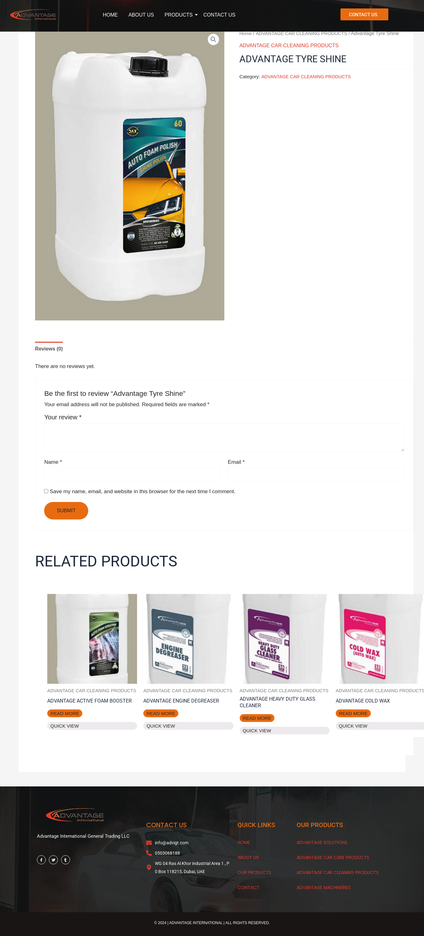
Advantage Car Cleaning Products (338, 874)
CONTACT (248, 889)
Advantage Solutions (322, 844)
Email (236, 463)
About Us (248, 859)
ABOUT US (141, 15)
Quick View (65, 733)
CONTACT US (219, 15)
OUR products (254, 874)
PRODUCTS (180, 15)
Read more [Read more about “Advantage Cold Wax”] (354, 715)
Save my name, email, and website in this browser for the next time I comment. (142, 493)
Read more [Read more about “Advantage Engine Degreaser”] (161, 715)
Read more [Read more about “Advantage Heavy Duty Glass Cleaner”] (258, 720)
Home (246, 33)
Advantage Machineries (323, 889)
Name (53, 463)
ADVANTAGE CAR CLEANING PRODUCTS (304, 33)
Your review (62, 417)
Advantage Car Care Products (333, 859)
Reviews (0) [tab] (49, 349)
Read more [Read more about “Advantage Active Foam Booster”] (65, 720)
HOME (110, 15)
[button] (213, 39)
